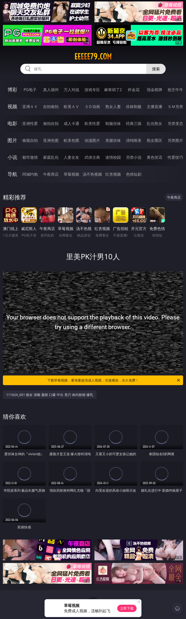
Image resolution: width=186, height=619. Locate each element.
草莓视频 (71, 174)
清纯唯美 (133, 140)
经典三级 (133, 123)
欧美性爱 (92, 123)
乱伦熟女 (154, 123)
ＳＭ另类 (175, 106)
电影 (12, 123)
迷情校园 (113, 157)
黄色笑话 (154, 157)
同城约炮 (30, 174)
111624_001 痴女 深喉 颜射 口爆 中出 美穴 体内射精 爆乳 (49, 394)
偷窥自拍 (30, 140)
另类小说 (133, 157)
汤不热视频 (92, 174)
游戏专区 (92, 89)
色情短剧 (133, 174)
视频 (12, 106)
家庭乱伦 (51, 157)
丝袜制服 (133, 106)
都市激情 (30, 157)
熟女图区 (154, 140)
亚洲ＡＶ (30, 106)
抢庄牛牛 (175, 89)
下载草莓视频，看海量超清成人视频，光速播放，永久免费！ (114, 380)
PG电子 (29, 89)
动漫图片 (92, 140)
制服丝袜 (113, 123)
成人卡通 (71, 123)
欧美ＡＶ (71, 106)
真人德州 (51, 89)
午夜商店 (51, 174)
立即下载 (127, 608)
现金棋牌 (154, 89)
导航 (12, 174)
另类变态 (175, 123)
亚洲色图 (51, 140)
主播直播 (154, 106)
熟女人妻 (113, 106)
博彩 (12, 89)
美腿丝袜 (113, 140)
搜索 (156, 69)
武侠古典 (92, 157)
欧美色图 (71, 140)
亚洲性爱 (30, 123)
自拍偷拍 (51, 106)
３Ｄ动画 (92, 106)
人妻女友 (71, 157)
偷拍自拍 (51, 123)
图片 (12, 140)
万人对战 (71, 89)
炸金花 (134, 89)
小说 (12, 157)
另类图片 (175, 140)
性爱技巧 (175, 157)
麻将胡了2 (113, 89)
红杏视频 (113, 174)
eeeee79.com (93, 56)
